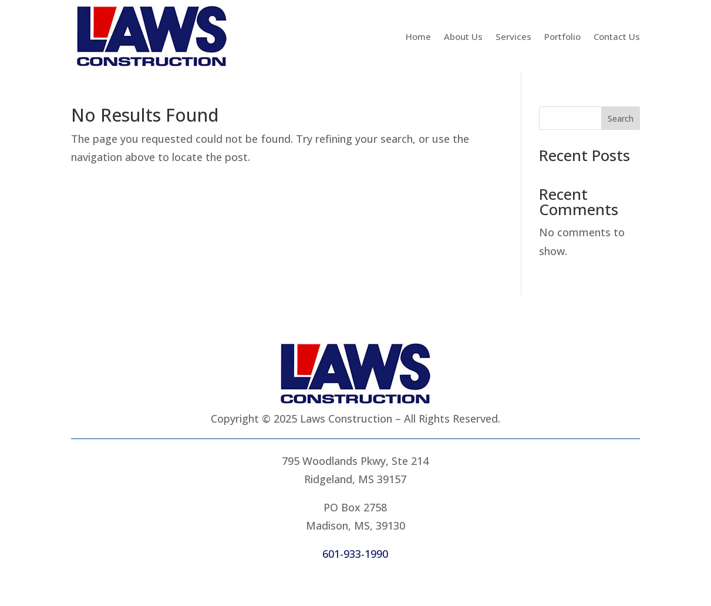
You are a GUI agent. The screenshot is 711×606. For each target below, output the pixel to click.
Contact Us (617, 36)
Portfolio (562, 36)
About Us (463, 36)
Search (621, 118)
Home (418, 36)
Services (513, 36)
